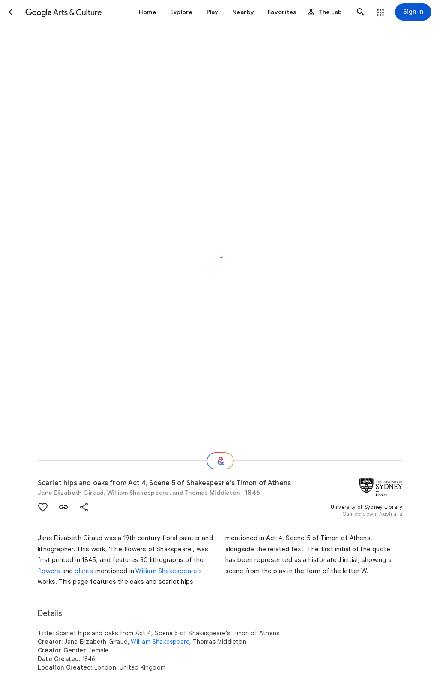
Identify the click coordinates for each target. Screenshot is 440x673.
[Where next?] (220, 460)
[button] (12, 12)
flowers (49, 571)
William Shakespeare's (168, 571)
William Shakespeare (160, 642)
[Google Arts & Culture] (63, 12)
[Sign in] (413, 12)
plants (84, 571)
